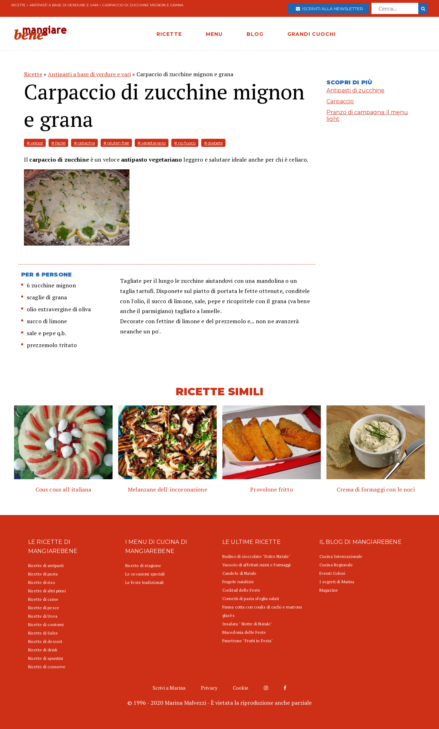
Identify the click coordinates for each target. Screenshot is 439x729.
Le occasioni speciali (145, 574)
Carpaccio (340, 101)
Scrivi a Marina (169, 687)
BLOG (255, 34)
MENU (214, 34)
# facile (58, 142)
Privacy (209, 687)
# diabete (213, 142)
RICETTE (169, 34)
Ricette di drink (42, 649)
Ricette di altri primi (47, 590)
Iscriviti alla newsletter (329, 8)
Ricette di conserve (46, 666)
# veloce (35, 142)
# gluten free (116, 142)
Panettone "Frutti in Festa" (247, 640)
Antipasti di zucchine (355, 90)
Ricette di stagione (143, 565)
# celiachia (84, 142)
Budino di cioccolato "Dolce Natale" (256, 556)
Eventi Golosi (332, 573)
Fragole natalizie (238, 581)
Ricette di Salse (43, 633)
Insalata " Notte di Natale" (247, 623)
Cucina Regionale (336, 564)
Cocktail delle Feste (241, 590)
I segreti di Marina (336, 581)
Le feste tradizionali (144, 582)
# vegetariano (152, 142)
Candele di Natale (239, 573)
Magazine (328, 590)
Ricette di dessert (45, 641)
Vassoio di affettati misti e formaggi (256, 564)
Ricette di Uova (42, 616)
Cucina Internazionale (341, 556)
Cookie (240, 687)
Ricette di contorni (46, 624)
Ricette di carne (43, 599)
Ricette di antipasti (46, 565)
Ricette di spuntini (45, 658)
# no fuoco (185, 142)
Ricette (18, 5)
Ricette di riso (41, 582)
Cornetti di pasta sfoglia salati (250, 598)
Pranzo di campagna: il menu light (367, 115)
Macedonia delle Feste (244, 632)
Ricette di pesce (43, 607)
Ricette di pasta (43, 574)
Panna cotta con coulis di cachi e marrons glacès (262, 611)
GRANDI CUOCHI (311, 34)
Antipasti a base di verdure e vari (64, 5)
